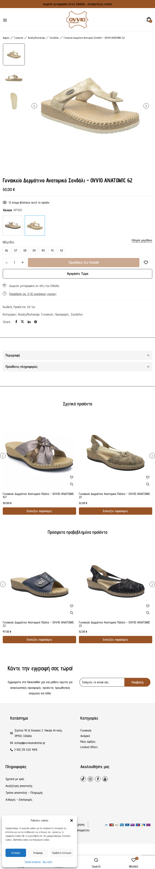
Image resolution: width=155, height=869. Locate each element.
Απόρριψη (38, 852)
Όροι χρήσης (47, 861)
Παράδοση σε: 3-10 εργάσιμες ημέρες (32, 294)
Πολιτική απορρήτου (33, 861)
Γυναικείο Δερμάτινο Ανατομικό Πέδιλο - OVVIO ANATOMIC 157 (38, 495)
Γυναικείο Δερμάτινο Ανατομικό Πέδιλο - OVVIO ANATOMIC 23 (114, 495)
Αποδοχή (15, 852)
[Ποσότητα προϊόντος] (14, 262)
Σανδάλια (54, 37)
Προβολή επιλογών (61, 852)
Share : (7, 322)
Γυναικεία (18, 37)
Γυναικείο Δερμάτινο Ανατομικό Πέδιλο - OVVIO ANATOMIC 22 (38, 624)
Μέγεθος (8, 242)
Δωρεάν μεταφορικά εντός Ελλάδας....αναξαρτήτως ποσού (77, 4)
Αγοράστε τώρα (77, 274)
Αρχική (6, 37)
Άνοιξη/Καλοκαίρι (36, 37)
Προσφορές (62, 314)
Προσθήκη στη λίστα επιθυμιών (145, 262)
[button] (71, 820)
